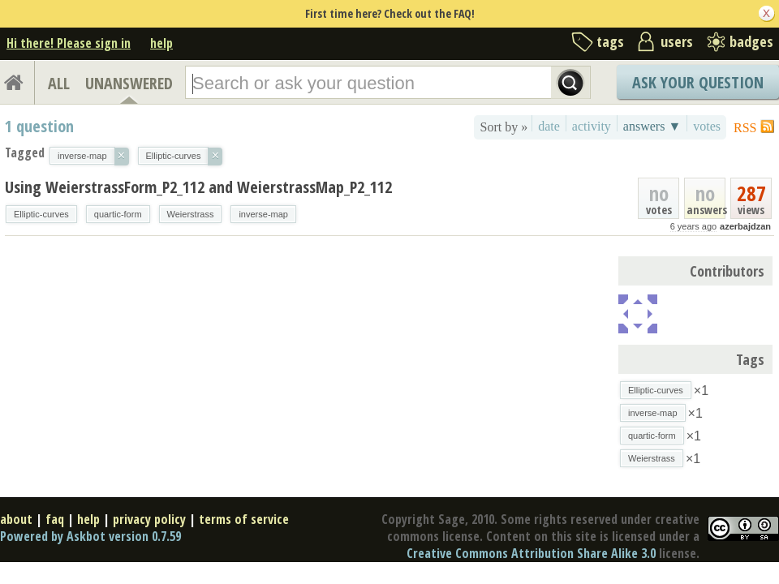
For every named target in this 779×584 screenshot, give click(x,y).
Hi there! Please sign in (68, 43)
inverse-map (263, 214)
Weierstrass (190, 214)
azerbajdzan (745, 226)
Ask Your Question (698, 82)
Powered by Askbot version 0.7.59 (90, 536)
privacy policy (149, 519)
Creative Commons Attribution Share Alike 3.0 (531, 553)
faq (54, 519)
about (16, 519)
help (161, 43)
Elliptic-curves (41, 214)
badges (751, 41)
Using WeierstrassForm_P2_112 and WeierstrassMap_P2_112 (198, 187)
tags (610, 41)
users (677, 41)
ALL (59, 83)
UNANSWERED (129, 83)
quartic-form (118, 214)
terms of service (244, 519)
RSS (745, 128)
